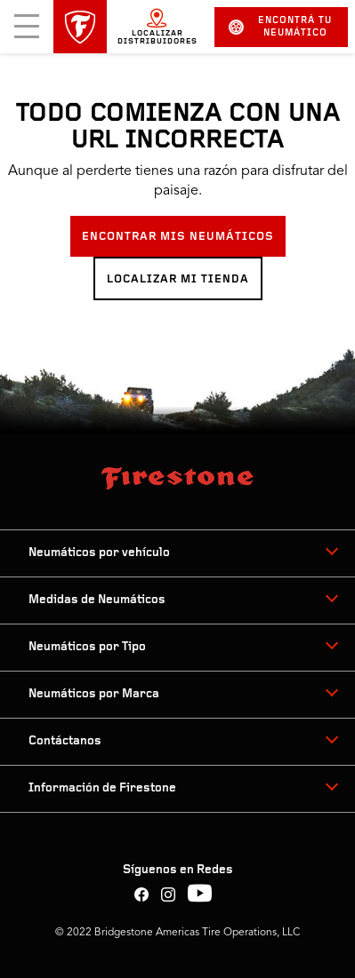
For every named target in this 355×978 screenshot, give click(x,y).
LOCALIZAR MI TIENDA (178, 279)
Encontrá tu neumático (281, 27)
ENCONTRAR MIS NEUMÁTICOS (178, 237)
